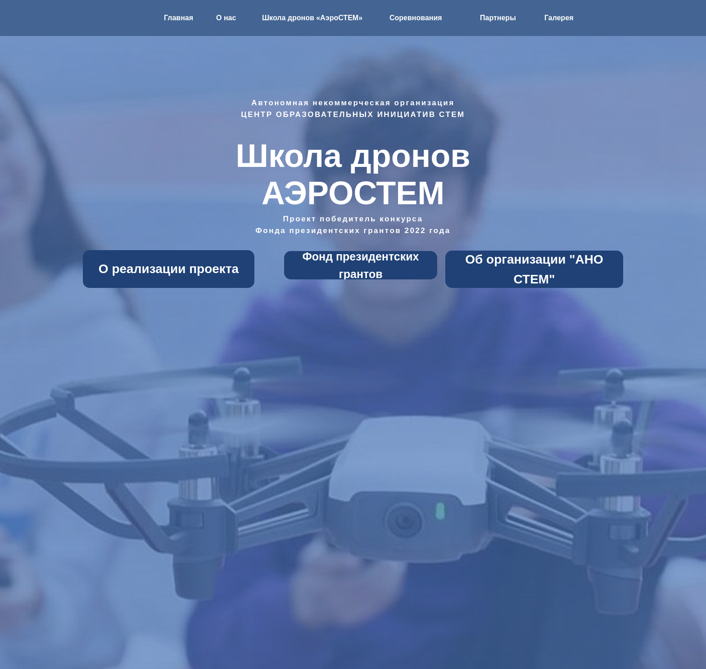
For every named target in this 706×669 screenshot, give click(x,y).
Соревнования (415, 18)
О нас (226, 18)
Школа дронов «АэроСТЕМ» (312, 18)
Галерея (559, 18)
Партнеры (498, 18)
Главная (178, 18)
